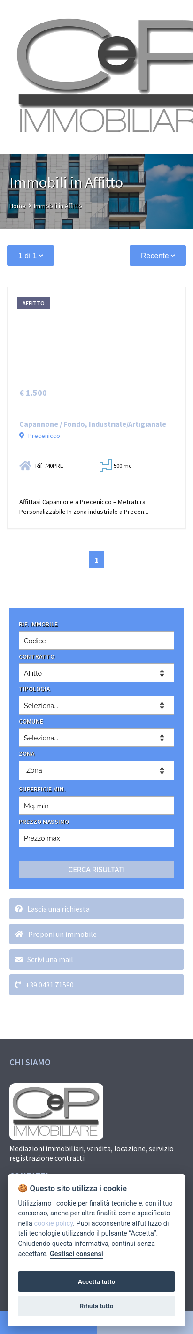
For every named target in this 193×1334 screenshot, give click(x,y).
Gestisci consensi (76, 1254)
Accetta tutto (96, 1281)
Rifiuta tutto (97, 1306)
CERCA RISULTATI (97, 870)
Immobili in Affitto (58, 206)
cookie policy (53, 1224)
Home (17, 206)
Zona (34, 770)
